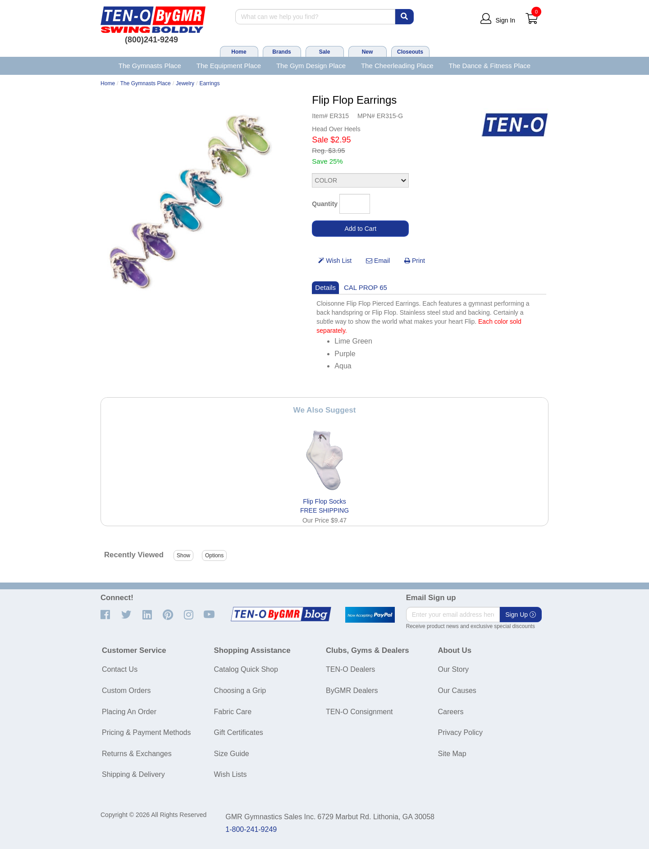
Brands (281, 52)
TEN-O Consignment (359, 712)
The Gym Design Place (311, 65)
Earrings (210, 83)
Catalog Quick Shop (246, 669)
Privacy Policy (460, 732)
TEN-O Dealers (350, 669)
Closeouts (410, 52)
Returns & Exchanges (137, 753)
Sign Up (520, 614)
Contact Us (119, 669)
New (367, 52)
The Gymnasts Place (150, 65)
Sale (324, 52)
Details (325, 287)
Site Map (452, 753)
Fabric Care (233, 712)
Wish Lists (230, 774)
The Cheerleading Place (397, 65)
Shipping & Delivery (133, 774)
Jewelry (185, 83)
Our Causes (457, 690)
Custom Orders (126, 690)
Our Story (453, 669)
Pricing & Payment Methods (146, 732)
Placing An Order (129, 712)
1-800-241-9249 (251, 829)
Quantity (325, 203)
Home (238, 52)
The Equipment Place (229, 65)
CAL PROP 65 (365, 287)
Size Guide (231, 753)
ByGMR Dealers (352, 690)
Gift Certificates (238, 732)
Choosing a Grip (240, 690)
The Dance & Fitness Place (490, 65)
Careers (451, 712)
